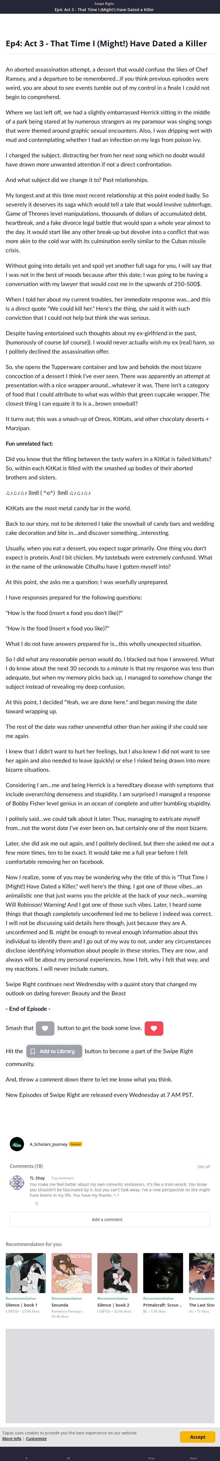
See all (204, 1166)
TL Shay (37, 1178)
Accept (197, 1437)
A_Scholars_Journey (49, 1144)
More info (11, 1438)
